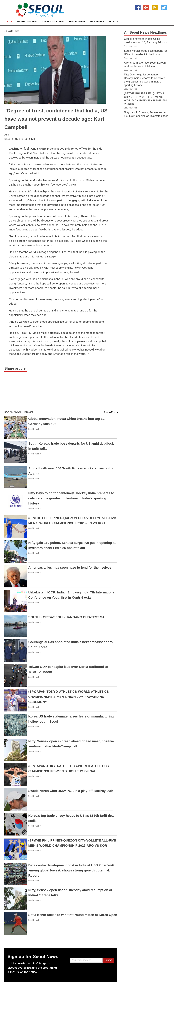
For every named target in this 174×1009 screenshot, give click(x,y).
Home (9, 22)
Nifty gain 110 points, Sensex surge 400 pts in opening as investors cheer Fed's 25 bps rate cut (146, 116)
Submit (108, 960)
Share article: (15, 368)
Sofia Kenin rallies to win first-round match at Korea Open (72, 915)
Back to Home (11, 31)
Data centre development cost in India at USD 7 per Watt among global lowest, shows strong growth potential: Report (71, 870)
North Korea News (27, 22)
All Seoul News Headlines (145, 32)
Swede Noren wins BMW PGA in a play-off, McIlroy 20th (70, 791)
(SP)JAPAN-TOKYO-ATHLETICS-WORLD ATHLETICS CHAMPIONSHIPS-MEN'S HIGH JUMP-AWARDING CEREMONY (68, 697)
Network (114, 22)
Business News (77, 22)
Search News (97, 22)
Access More (110, 412)
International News (53, 22)
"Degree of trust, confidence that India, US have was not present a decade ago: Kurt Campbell (56, 119)
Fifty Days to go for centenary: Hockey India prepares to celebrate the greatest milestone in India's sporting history (71, 498)
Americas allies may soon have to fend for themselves (69, 567)
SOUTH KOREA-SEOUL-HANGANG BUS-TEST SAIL (67, 617)
